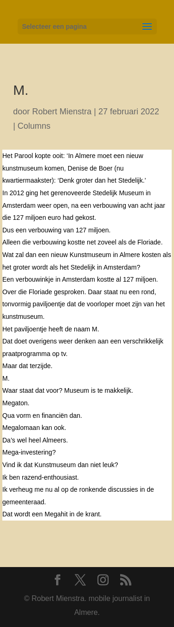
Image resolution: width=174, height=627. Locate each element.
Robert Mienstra (61, 111)
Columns (34, 126)
